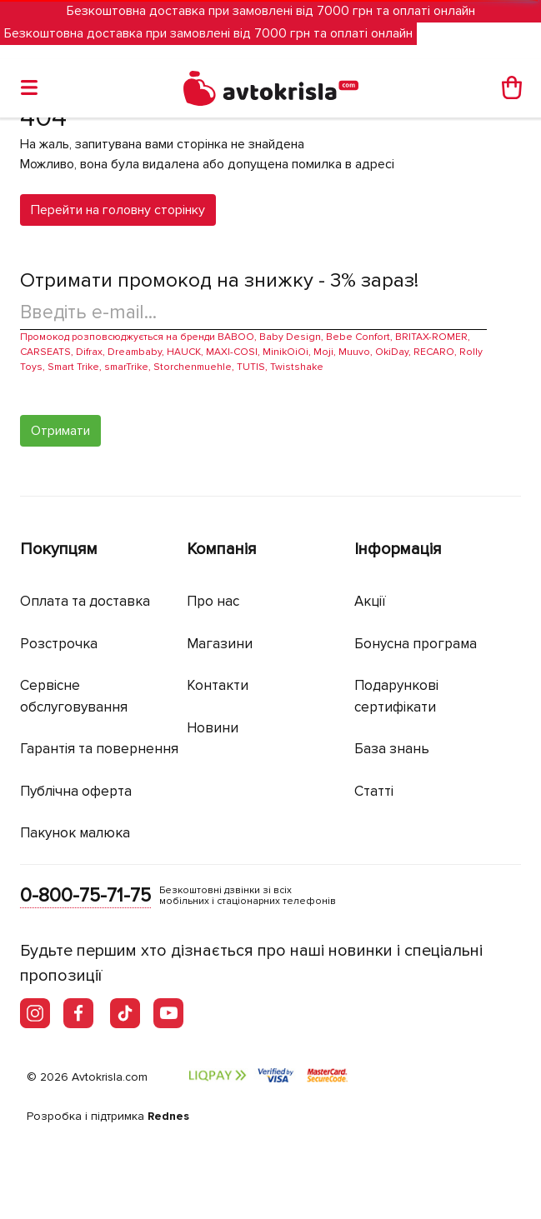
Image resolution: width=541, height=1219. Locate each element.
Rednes (168, 1116)
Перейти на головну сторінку (118, 210)
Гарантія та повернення (99, 748)
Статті (373, 791)
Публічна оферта (76, 791)
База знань (391, 748)
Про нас (213, 601)
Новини (212, 728)
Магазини (220, 643)
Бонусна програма (415, 643)
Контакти (217, 685)
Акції (370, 601)
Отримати (60, 430)
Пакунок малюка (75, 833)
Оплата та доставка (85, 601)
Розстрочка (59, 643)
